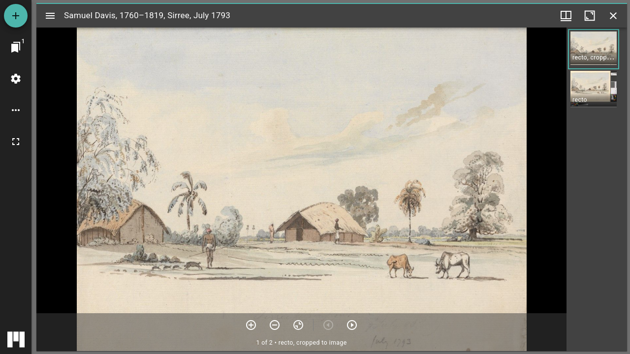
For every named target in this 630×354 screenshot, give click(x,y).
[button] (593, 49)
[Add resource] (16, 16)
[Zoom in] (251, 325)
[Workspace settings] (16, 78)
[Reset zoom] (298, 325)
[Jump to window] (16, 47)
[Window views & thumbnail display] (566, 16)
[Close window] (613, 16)
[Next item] (352, 325)
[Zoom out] (274, 325)
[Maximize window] (589, 16)
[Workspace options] (16, 110)
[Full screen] (16, 141)
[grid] (597, 189)
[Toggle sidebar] (50, 16)
